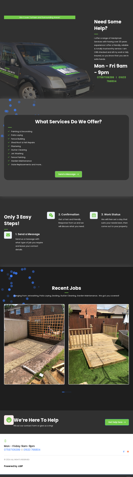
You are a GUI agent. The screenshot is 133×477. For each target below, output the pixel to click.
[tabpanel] (34, 343)
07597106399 (105, 76)
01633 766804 (32, 448)
